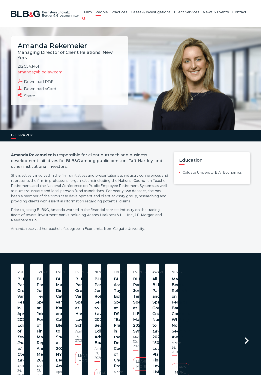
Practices (119, 12)
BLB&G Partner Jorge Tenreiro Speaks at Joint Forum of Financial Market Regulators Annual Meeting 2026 (141, 288)
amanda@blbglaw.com (40, 72)
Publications (52, 272)
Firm (88, 12)
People (101, 12)
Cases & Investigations (151, 12)
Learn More (52, 318)
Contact (239, 12)
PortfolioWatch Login (183, 354)
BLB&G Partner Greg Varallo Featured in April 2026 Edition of (52, 288)
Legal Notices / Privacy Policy (122, 354)
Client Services (186, 12)
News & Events (216, 12)
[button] (84, 18)
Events (141, 272)
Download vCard (37, 88)
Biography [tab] (22, 135)
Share (26, 95)
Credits (156, 354)
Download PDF (35, 81)
